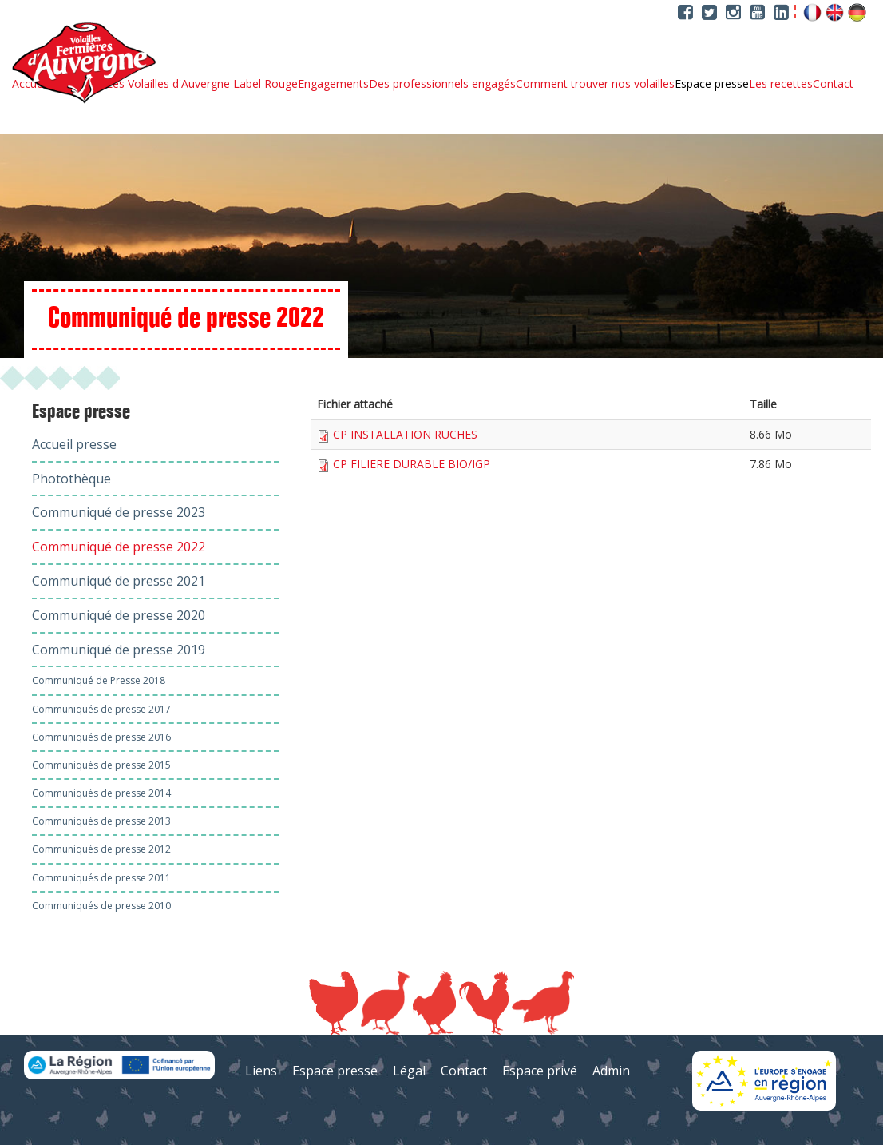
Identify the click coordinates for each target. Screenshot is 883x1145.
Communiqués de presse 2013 (101, 821)
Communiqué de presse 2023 (118, 512)
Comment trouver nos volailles (595, 83)
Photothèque (71, 478)
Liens (261, 1070)
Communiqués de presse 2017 (101, 709)
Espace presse (712, 83)
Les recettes (781, 83)
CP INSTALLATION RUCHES (405, 434)
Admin (611, 1070)
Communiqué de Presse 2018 (98, 680)
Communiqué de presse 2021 (118, 581)
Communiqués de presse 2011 (101, 878)
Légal (409, 1070)
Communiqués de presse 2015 (101, 765)
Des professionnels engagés (442, 83)
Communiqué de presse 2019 (118, 649)
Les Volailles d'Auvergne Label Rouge (202, 83)
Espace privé (539, 1070)
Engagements (333, 83)
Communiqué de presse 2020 (118, 615)
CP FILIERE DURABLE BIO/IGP (411, 463)
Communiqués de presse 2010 (101, 905)
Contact (833, 83)
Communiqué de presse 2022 (118, 546)
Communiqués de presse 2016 (101, 737)
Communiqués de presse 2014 (101, 793)
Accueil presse (74, 444)
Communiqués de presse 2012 (101, 849)
